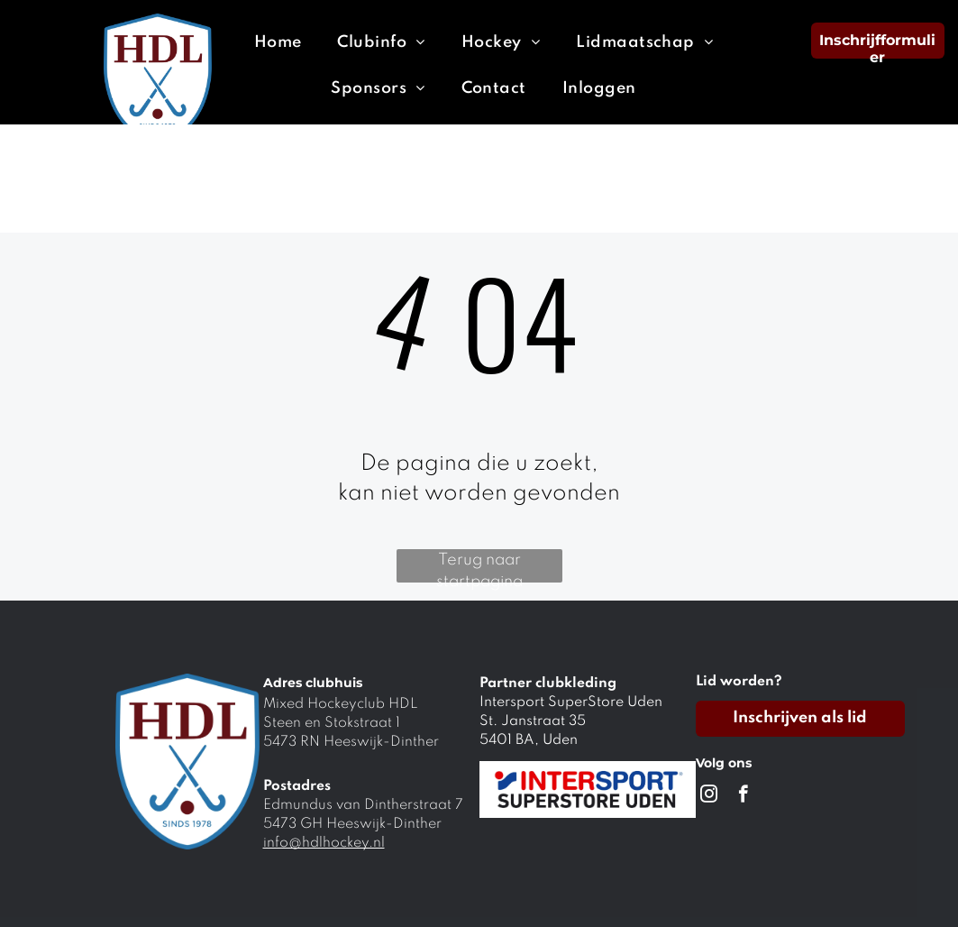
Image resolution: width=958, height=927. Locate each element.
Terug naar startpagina (479, 567)
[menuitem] (278, 42)
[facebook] (743, 796)
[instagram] (709, 796)
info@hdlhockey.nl (324, 843)
